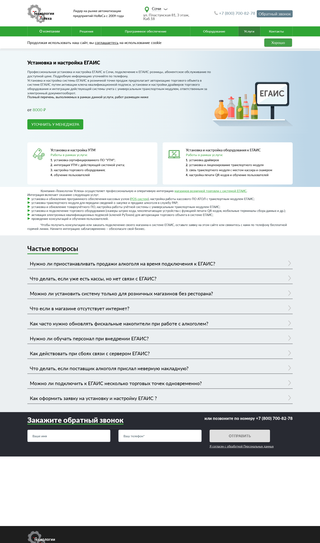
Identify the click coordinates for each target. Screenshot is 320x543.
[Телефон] (159, 436)
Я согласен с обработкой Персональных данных (242, 446)
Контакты (276, 31)
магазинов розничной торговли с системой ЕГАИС (210, 191)
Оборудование (214, 31)
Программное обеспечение (146, 31)
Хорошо (278, 42)
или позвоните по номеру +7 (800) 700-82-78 (248, 418)
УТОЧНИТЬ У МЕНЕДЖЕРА (55, 124)
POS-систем (139, 199)
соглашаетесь (107, 42)
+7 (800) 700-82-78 (234, 13)
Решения (86, 31)
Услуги (249, 31)
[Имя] (68, 436)
